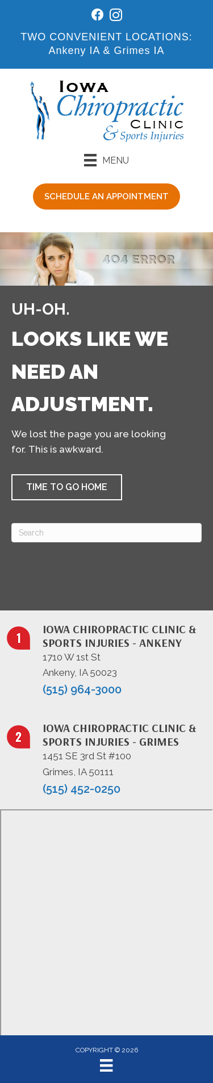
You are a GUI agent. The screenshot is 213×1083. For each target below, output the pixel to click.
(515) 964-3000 (82, 689)
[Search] (106, 532)
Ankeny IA (73, 50)
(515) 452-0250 (81, 789)
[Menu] (106, 160)
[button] (66, 487)
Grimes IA (139, 50)
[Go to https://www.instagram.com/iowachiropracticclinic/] (116, 17)
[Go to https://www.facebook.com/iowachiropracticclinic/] (97, 16)
